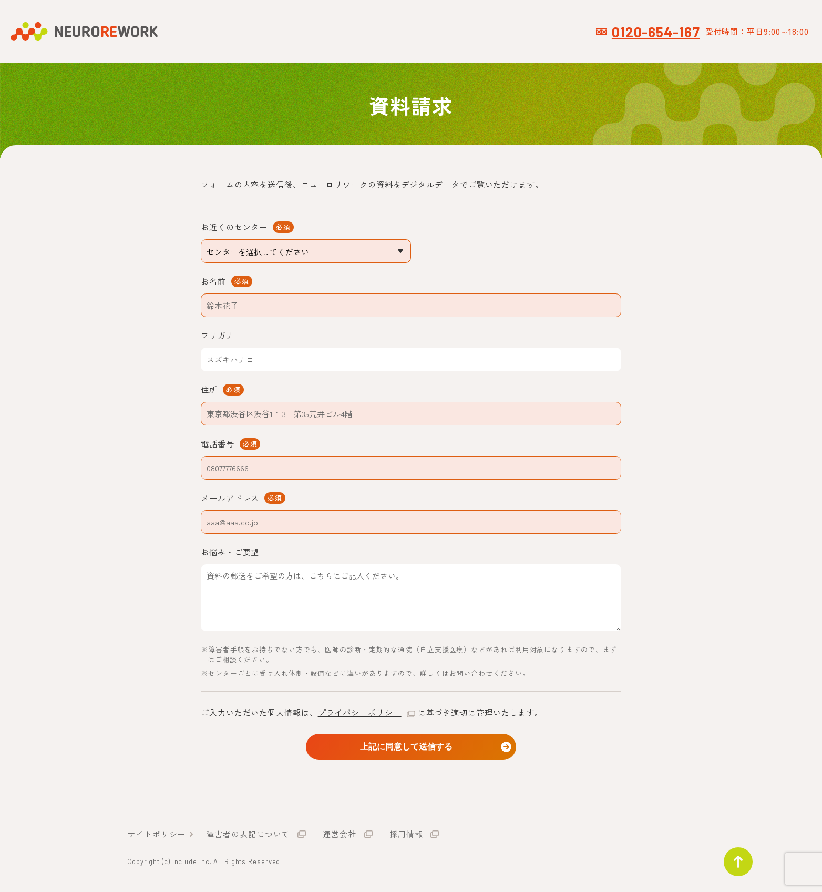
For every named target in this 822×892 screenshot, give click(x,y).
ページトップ (734, 857)
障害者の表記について (248, 836)
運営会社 (339, 836)
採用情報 (406, 836)
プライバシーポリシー (360, 712)
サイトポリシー (156, 836)
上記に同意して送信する (411, 746)
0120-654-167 (656, 31)
